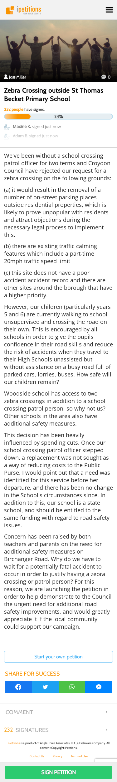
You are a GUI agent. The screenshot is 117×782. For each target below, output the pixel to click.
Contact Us (37, 756)
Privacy (57, 756)
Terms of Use (79, 756)
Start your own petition (58, 657)
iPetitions (58, 10)
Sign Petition (58, 772)
